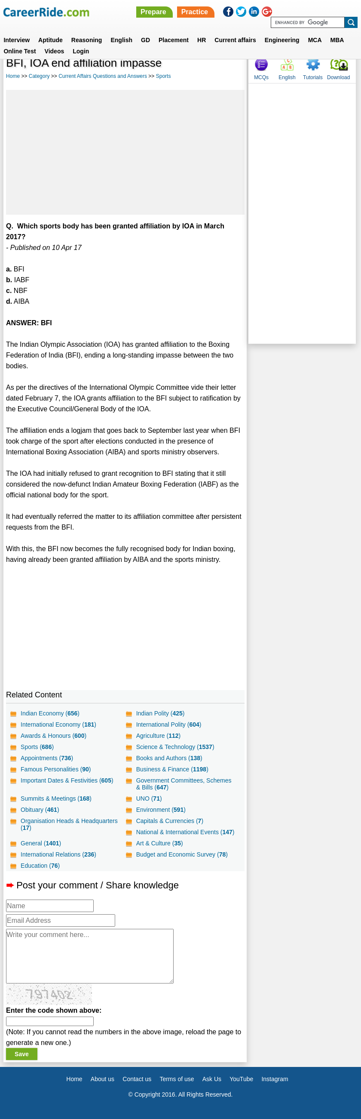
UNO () (149, 798)
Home (13, 76)
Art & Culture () (159, 843)
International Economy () (58, 724)
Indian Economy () (50, 713)
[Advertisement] (125, 152)
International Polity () (169, 724)
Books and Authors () (169, 758)
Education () (40, 865)
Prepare (153, 11)
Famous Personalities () (56, 769)
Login (81, 51)
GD (145, 40)
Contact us (136, 1079)
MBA (337, 40)
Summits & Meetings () (56, 798)
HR (201, 40)
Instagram (274, 1079)
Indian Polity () (160, 713)
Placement (174, 40)
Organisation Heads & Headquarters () (69, 824)
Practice (194, 11)
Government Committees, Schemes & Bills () (184, 784)
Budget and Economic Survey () (182, 854)
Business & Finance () (172, 769)
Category (39, 76)
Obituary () (40, 809)
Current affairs (235, 40)
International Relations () (58, 854)
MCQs (261, 77)
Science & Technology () (175, 746)
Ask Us (211, 1079)
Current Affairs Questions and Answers (102, 76)
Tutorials (313, 77)
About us (102, 1079)
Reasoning (86, 40)
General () (41, 843)
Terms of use (176, 1079)
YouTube (241, 1079)
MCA (315, 40)
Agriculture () (158, 735)
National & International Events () (185, 832)
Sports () (37, 746)
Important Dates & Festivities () (67, 780)
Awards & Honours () (53, 735)
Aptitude (50, 40)
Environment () (161, 809)
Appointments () (47, 758)
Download (338, 77)
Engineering (282, 40)
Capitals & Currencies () (169, 820)
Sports (163, 76)
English (121, 40)
